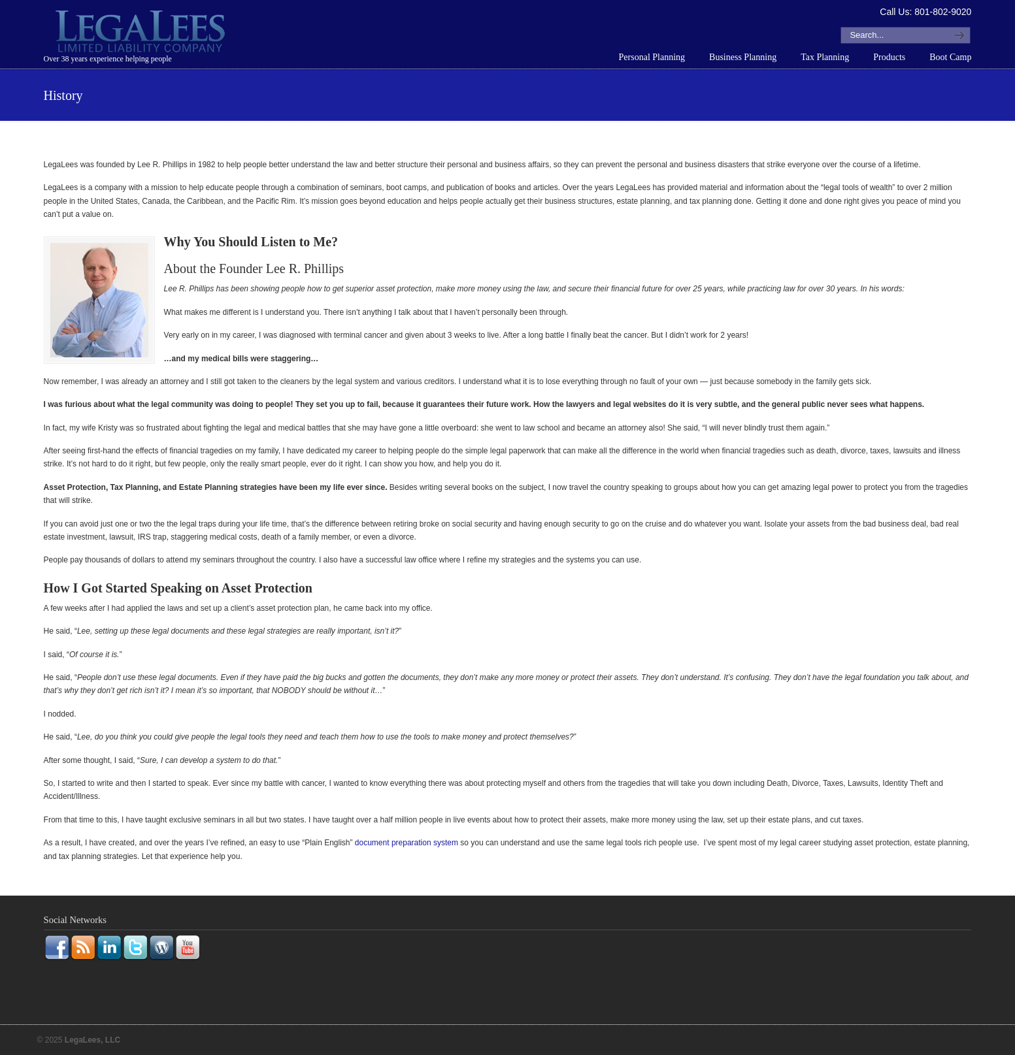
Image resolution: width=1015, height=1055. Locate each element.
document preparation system (406, 842)
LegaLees (142, 33)
